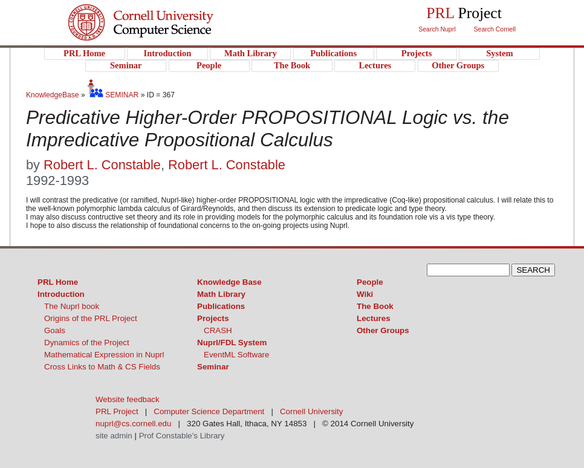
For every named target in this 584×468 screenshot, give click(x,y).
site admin (114, 435)
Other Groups (383, 330)
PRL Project (165, 34)
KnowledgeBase (53, 95)
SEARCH (533, 270)
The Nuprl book (71, 306)
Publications (221, 306)
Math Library (221, 294)
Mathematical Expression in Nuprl (104, 354)
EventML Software (236, 354)
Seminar (213, 366)
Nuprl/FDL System (232, 342)
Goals (54, 330)
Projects (213, 318)
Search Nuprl (436, 29)
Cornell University (165, 11)
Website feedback (128, 399)
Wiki (365, 294)
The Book (375, 306)
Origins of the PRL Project (90, 318)
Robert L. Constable (102, 164)
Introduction (61, 294)
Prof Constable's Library (182, 435)
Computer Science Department (209, 411)
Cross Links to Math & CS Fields (102, 366)
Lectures (374, 318)
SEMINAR (112, 95)
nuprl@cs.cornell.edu (133, 423)
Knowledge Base (229, 282)
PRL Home (57, 282)
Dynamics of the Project (86, 342)
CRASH (218, 330)
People (370, 282)
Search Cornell (495, 29)
